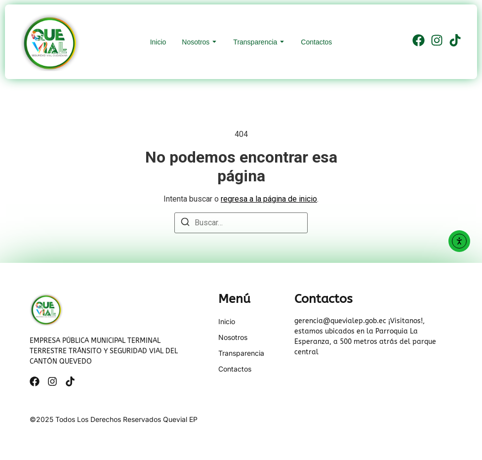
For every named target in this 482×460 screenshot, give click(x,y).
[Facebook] (418, 42)
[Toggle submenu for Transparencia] (281, 42)
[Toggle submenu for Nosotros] (213, 42)
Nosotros (195, 42)
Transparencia (255, 42)
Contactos (316, 42)
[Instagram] (437, 42)
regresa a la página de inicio (269, 199)
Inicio (158, 42)
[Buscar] (185, 223)
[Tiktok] (455, 42)
